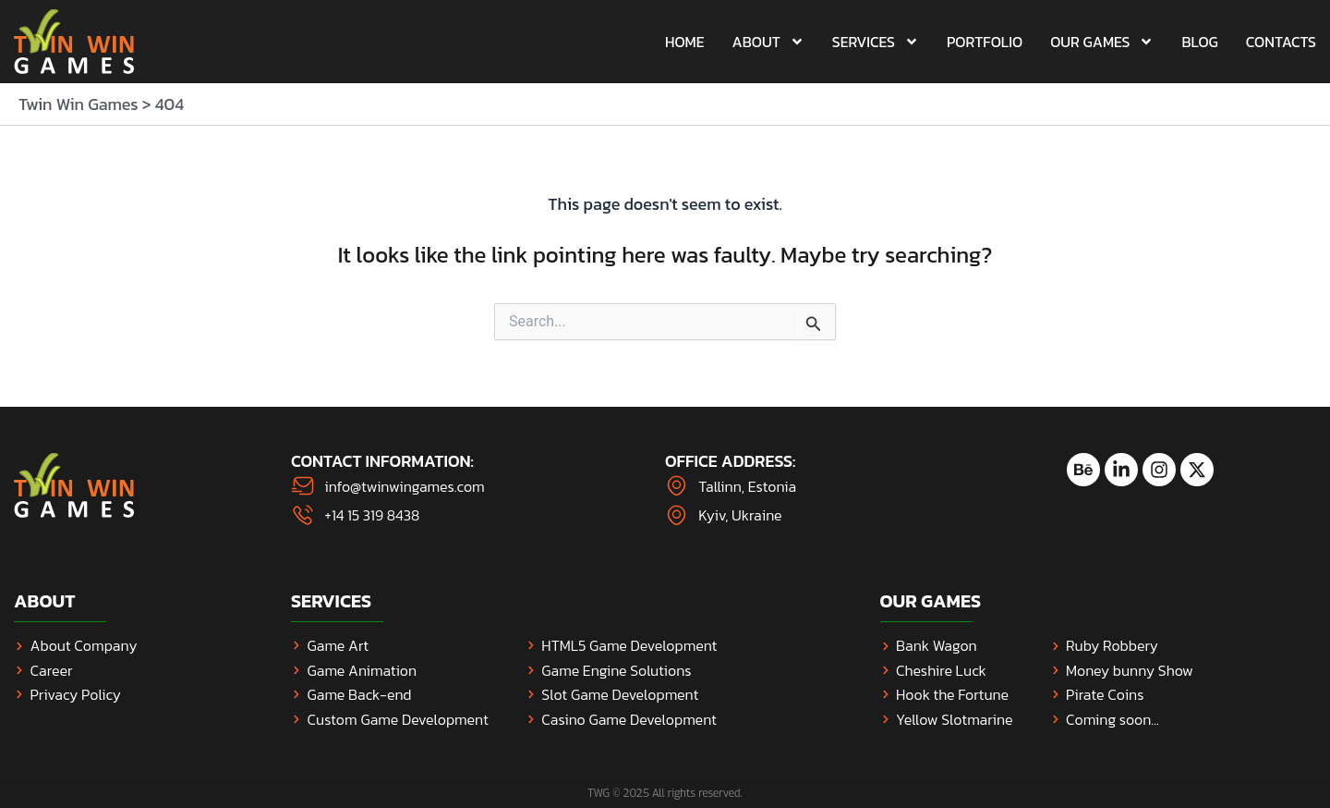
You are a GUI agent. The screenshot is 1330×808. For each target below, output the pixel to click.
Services (875, 41)
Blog (1199, 42)
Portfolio (984, 42)
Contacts (1281, 42)
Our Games (1102, 41)
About (768, 41)
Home (685, 42)
